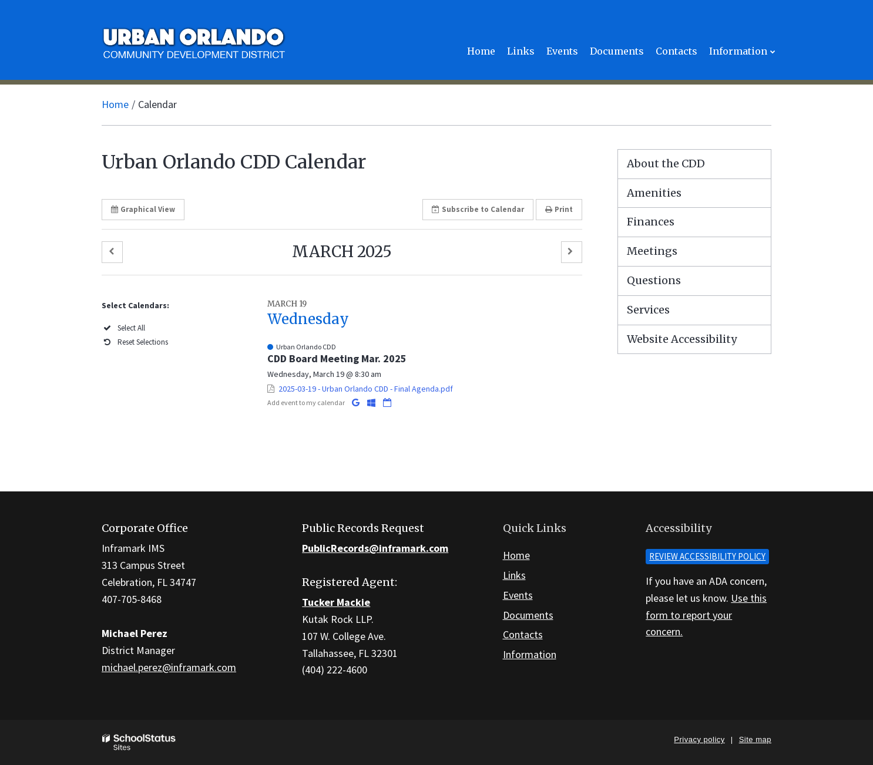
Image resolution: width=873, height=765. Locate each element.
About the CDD (666, 163)
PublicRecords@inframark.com (375, 548)
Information (529, 654)
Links (514, 575)
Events (518, 595)
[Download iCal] (387, 402)
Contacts (523, 634)
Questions (654, 280)
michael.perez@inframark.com (169, 667)
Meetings (652, 251)
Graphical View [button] (143, 209)
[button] (112, 252)
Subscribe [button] (478, 209)
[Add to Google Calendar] (356, 402)
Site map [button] (755, 739)
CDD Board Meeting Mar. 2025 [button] (337, 358)
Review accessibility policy (707, 556)
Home (115, 104)
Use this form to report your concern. (706, 615)
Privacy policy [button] (699, 739)
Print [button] (559, 209)
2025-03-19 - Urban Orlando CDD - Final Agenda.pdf (365, 388)
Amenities (654, 193)
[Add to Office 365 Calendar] (372, 402)
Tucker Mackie (336, 602)
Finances (650, 221)
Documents (528, 615)
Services (648, 309)
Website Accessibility (682, 339)
